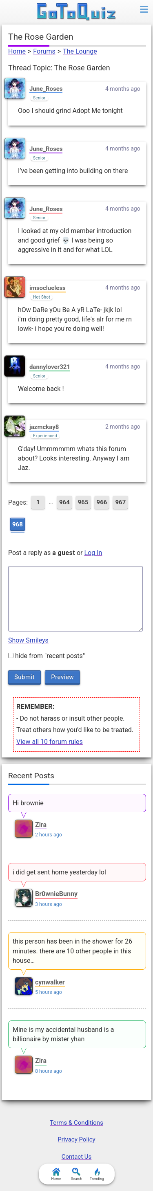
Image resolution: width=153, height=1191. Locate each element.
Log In (93, 553)
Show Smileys (28, 640)
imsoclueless (47, 288)
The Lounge (80, 51)
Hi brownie (28, 803)
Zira (41, 825)
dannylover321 (49, 367)
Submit (24, 677)
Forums (44, 51)
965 (83, 502)
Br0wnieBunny (56, 894)
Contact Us (77, 1156)
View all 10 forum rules (49, 742)
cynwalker (50, 982)
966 (102, 502)
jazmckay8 (44, 427)
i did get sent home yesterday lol (59, 872)
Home (17, 51)
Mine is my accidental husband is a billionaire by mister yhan (63, 1034)
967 (120, 502)
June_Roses (46, 88)
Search (76, 1174)
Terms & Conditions (76, 1122)
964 (64, 502)
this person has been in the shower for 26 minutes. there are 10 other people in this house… (72, 950)
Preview (62, 677)
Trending (97, 1174)
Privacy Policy (76, 1139)
